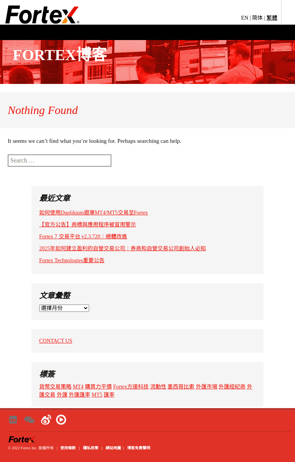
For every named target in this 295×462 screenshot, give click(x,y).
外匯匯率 (79, 395)
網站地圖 (113, 447)
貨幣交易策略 (55, 387)
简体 (257, 18)
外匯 (62, 395)
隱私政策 (90, 447)
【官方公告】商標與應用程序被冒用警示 (87, 225)
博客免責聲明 (138, 447)
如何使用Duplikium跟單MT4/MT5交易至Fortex (93, 213)
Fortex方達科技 (131, 387)
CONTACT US (55, 341)
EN (245, 18)
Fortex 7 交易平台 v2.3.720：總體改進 (83, 236)
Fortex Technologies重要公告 (71, 260)
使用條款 (68, 447)
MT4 (78, 387)
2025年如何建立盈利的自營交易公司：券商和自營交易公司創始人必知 (122, 248)
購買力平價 (98, 387)
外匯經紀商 (232, 387)
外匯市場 (206, 387)
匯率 (109, 395)
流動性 (158, 387)
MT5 (97, 395)
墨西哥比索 (180, 387)
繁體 (272, 18)
